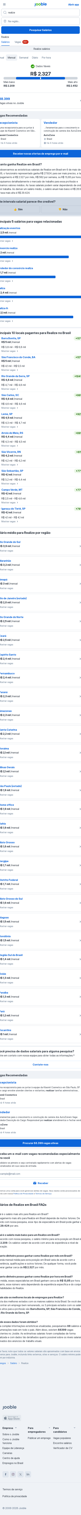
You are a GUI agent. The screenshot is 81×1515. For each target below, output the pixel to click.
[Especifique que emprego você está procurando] (40, 12)
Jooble (22, 1508)
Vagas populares (62, 1438)
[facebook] (5, 1474)
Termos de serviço (12, 1489)
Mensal (11, 57)
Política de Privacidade (23, 1193)
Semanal (23, 57)
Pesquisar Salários (40, 30)
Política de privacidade (14, 1496)
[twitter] (20, 1474)
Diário (35, 57)
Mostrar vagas (10, 351)
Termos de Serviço (43, 1193)
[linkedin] (28, 1474)
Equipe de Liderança (13, 1448)
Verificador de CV (62, 1448)
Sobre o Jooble (10, 1434)
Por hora (46, 57)
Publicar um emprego (39, 1438)
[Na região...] (40, 21)
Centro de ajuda (11, 1458)
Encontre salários (62, 1443)
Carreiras (7, 1453)
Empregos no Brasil (12, 1463)
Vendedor (50, 122)
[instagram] (13, 1474)
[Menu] (4, 4)
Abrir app (73, 4)
